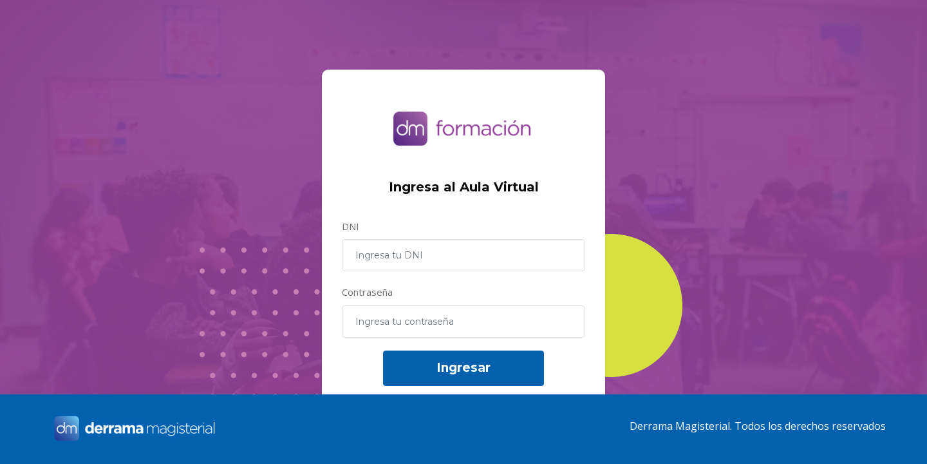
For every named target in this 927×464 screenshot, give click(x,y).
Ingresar (463, 367)
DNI (350, 226)
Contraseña (367, 291)
